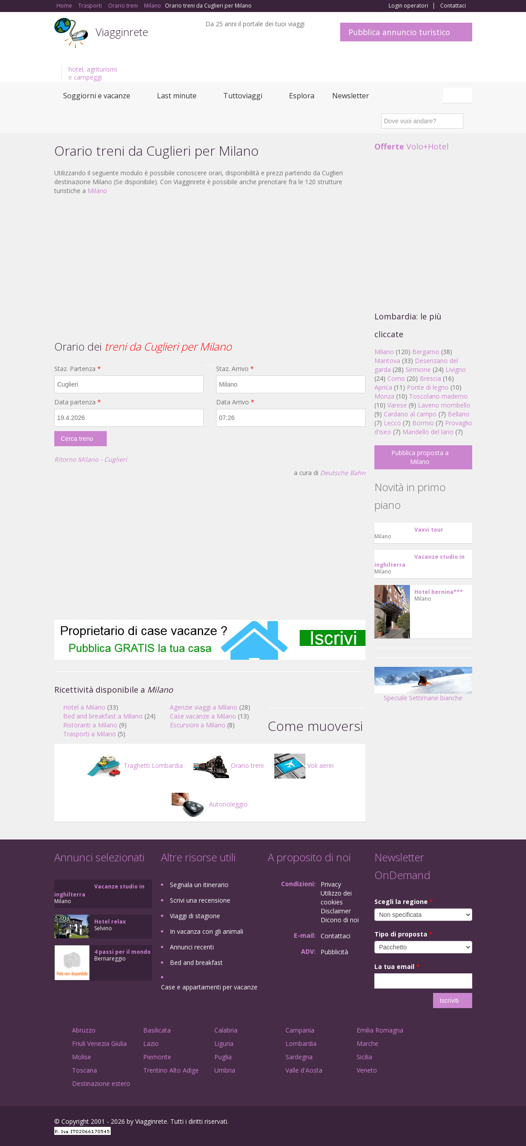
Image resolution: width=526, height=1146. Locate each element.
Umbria (224, 1070)
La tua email (397, 966)
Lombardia (301, 1043)
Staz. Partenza (77, 368)
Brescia (430, 378)
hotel (75, 69)
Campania (299, 1030)
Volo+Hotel (411, 146)
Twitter (446, 1122)
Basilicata (157, 1030)
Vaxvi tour (428, 529)
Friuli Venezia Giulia (99, 1043)
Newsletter (350, 96)
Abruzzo (84, 1030)
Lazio (151, 1043)
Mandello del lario (428, 432)
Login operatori (408, 6)
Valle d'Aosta (303, 1070)
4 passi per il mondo (122, 952)
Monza (384, 396)
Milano (97, 190)
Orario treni (228, 765)
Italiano (459, 95)
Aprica (383, 387)
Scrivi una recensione (200, 900)
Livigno (456, 369)
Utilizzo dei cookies (336, 897)
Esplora (301, 96)
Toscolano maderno (438, 396)
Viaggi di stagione (195, 916)
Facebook (405, 1122)
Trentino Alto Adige (171, 1070)
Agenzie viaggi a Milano (203, 707)
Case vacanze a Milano (203, 716)
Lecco (392, 423)
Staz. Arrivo (235, 368)
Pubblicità (334, 952)
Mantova (387, 360)
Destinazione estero (101, 1083)
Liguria (223, 1043)
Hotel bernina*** (438, 592)
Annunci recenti (192, 947)
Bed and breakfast (196, 962)
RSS (467, 1122)
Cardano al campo (410, 414)
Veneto (367, 1070)
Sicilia (364, 1057)
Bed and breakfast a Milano (103, 716)
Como (396, 378)
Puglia (223, 1057)
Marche (367, 1043)
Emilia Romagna (380, 1030)
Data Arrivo (235, 402)
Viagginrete (122, 31)
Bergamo (425, 351)
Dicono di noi (340, 920)
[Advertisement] (209, 266)
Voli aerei (303, 765)
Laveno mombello (444, 405)
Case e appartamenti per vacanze (209, 987)
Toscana (84, 1070)
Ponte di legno (428, 387)
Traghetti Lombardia (134, 765)
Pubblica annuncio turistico (399, 32)
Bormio (423, 423)
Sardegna (299, 1057)
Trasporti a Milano (89, 734)
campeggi (88, 77)
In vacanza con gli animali (206, 931)
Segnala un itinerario (199, 884)
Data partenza (77, 402)
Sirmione (418, 369)
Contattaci (453, 6)
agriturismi (102, 69)
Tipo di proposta (403, 934)
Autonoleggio (210, 804)
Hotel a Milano (84, 707)
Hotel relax (110, 921)
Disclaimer (336, 911)
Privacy (331, 884)
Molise (81, 1057)
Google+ (424, 1122)
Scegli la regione (403, 901)
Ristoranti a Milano (90, 725)
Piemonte (157, 1057)
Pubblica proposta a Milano (420, 457)
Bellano (459, 414)
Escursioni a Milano (197, 725)
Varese (397, 405)
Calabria (225, 1030)
